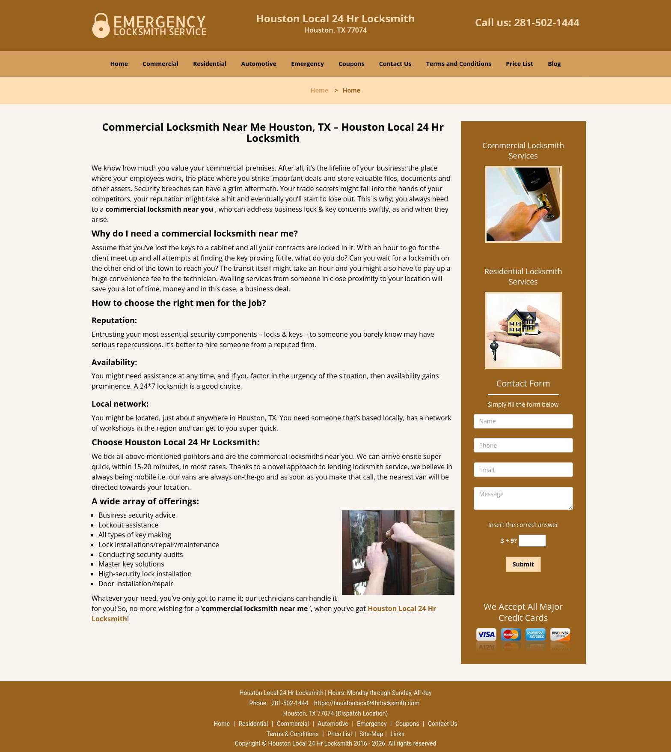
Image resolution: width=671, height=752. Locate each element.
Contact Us (395, 64)
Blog (554, 64)
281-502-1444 (546, 22)
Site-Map (371, 734)
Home (119, 64)
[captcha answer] (532, 540)
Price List (519, 64)
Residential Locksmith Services (523, 276)
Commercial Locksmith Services (523, 150)
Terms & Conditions (293, 734)
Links (397, 734)
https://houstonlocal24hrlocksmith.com (366, 703)
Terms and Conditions (458, 64)
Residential (209, 64)
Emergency (307, 64)
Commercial (160, 64)
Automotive (259, 64)
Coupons (351, 64)
